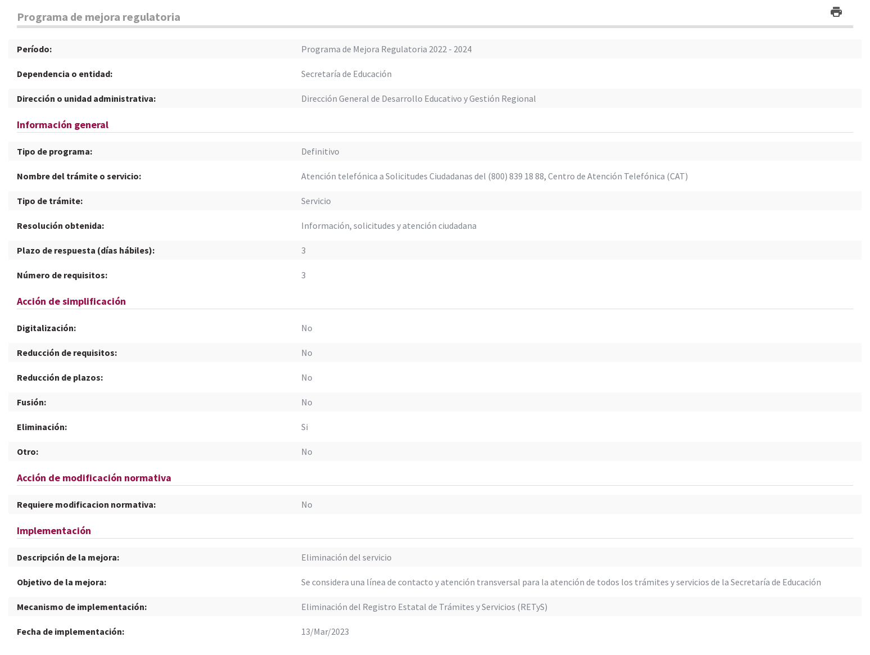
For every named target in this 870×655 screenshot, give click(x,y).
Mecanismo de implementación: (82, 606)
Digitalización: (46, 327)
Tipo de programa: (54, 151)
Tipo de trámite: (50, 200)
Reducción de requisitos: (67, 352)
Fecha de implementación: (70, 631)
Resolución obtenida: (60, 225)
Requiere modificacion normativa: (86, 504)
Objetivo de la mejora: (61, 582)
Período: (34, 49)
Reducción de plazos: (60, 377)
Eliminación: (42, 426)
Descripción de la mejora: (68, 557)
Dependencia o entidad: (64, 73)
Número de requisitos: (62, 275)
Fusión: (31, 402)
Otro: (27, 451)
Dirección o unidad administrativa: (86, 98)
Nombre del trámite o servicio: (79, 176)
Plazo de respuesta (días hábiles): (86, 250)
